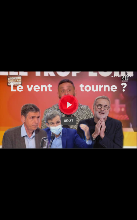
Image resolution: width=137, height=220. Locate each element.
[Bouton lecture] (68, 104)
